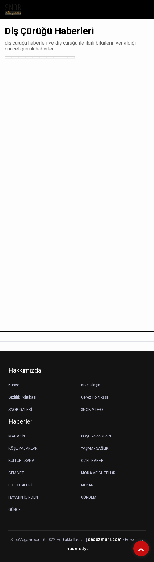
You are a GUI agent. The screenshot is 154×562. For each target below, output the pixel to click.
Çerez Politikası (94, 397)
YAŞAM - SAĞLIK (94, 448)
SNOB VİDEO (92, 409)
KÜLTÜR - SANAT (22, 461)
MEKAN (87, 485)
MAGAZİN (16, 436)
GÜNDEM (88, 497)
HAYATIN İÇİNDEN (23, 497)
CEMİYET (16, 473)
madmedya (77, 548)
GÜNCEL (15, 509)
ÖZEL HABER (92, 461)
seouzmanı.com (105, 539)
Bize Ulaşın (90, 385)
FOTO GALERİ (20, 485)
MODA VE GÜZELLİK (98, 473)
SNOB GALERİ (20, 409)
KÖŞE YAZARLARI (96, 436)
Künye (13, 385)
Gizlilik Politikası (22, 397)
